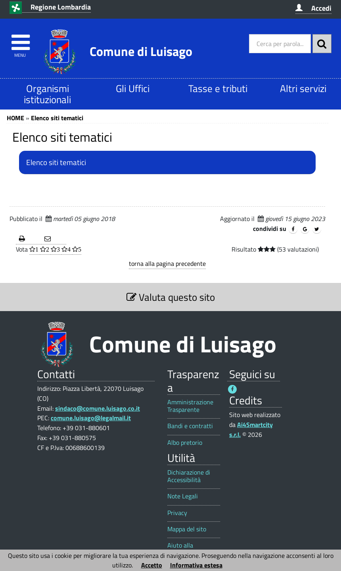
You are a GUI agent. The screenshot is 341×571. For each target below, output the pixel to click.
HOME (15, 118)
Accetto (151, 565)
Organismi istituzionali (47, 94)
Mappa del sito (186, 529)
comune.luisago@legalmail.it (91, 418)
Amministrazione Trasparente (190, 405)
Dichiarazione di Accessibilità (188, 476)
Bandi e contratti (190, 426)
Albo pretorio (184, 442)
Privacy (177, 513)
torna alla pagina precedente (167, 263)
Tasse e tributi (217, 88)
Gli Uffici (132, 88)
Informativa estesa (196, 565)
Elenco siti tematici (57, 118)
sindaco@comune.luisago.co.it (97, 408)
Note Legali (182, 496)
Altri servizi (303, 88)
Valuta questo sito (170, 297)
